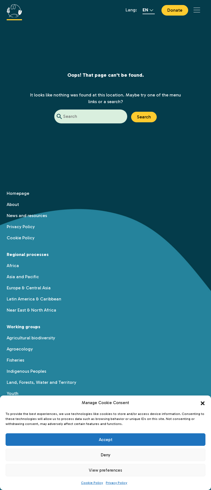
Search (144, 117)
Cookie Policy (92, 483)
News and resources (27, 215)
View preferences (105, 470)
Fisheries (15, 360)
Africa (13, 265)
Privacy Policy (116, 483)
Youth (12, 393)
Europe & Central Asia (29, 287)
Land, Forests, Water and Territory (41, 382)
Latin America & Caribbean (34, 299)
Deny (106, 454)
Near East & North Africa (31, 310)
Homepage (18, 193)
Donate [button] (174, 10)
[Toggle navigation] (196, 10)
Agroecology (20, 349)
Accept (105, 439)
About (13, 204)
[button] (202, 403)
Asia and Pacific (23, 276)
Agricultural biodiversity (31, 337)
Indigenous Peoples (26, 371)
